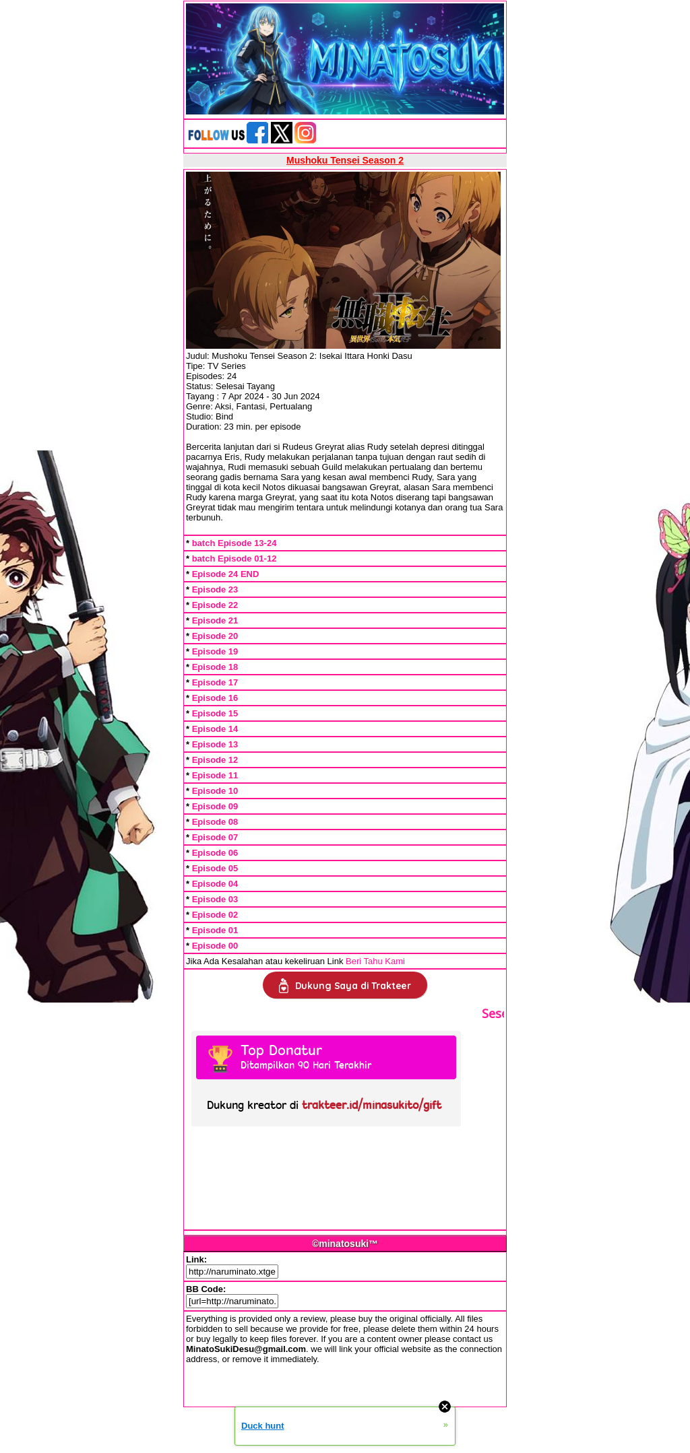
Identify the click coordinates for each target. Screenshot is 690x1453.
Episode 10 (215, 791)
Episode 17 (215, 682)
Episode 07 (215, 837)
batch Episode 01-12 (234, 558)
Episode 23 (215, 589)
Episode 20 (215, 636)
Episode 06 (215, 853)
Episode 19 (215, 651)
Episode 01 (215, 930)
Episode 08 (215, 822)
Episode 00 (215, 946)
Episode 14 (215, 729)
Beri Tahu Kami (375, 961)
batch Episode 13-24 (234, 543)
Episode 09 (215, 806)
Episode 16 (215, 698)
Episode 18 (215, 667)
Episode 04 (215, 884)
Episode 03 (215, 899)
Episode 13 (215, 744)
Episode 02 (215, 915)
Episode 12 (215, 760)
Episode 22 (215, 605)
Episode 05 (215, 868)
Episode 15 (215, 713)
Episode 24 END (225, 574)
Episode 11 (215, 775)
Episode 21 (215, 620)
